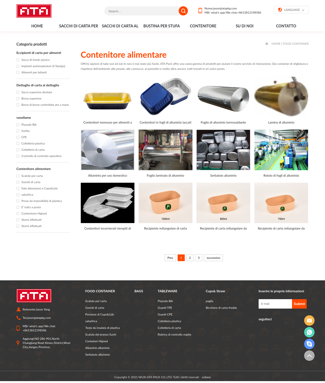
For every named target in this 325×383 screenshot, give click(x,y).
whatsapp (309, 332)
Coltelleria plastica (33, 143)
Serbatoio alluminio (97, 354)
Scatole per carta (32, 175)
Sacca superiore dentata (36, 92)
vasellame (23, 117)
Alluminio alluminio (97, 348)
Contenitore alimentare (203, 27)
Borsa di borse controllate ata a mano (45, 104)
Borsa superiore (31, 98)
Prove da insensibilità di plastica (41, 201)
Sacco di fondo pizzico (35, 59)
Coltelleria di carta (33, 149)
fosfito (25, 131)
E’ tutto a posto (31, 207)
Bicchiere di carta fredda (221, 307)
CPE (24, 137)
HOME (276, 43)
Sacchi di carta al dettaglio (120, 27)
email (309, 320)
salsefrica (27, 194)
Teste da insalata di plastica (102, 327)
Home (37, 26)
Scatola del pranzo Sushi (100, 334)
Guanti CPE (165, 314)
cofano (206, 377)
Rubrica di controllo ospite (174, 334)
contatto (286, 26)
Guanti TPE (165, 307)
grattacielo (309, 344)
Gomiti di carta (30, 182)
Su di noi (245, 26)
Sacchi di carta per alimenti (78, 27)
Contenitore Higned (34, 213)
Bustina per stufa (161, 26)
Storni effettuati (31, 219)
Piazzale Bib (29, 124)
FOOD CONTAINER (296, 43)
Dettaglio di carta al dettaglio (37, 85)
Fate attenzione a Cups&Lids (39, 188)
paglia (209, 301)
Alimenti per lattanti (34, 72)
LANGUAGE (291, 10)
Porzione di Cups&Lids (99, 314)
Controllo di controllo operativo (41, 156)
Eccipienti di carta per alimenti (38, 53)
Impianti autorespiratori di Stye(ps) (43, 66)
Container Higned (96, 341)
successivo (213, 257)
